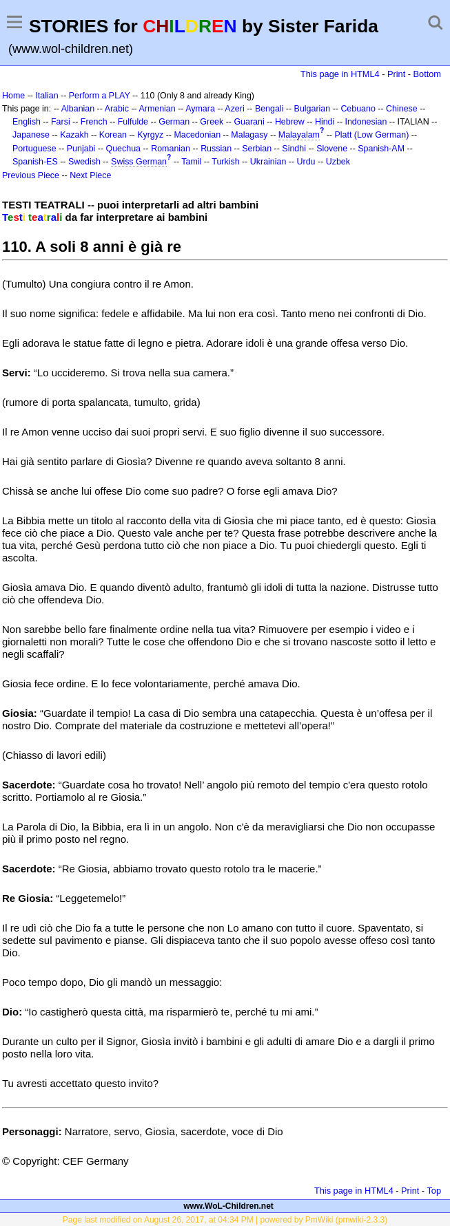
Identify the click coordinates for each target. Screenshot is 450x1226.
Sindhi (294, 148)
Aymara (200, 109)
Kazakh (74, 135)
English (26, 122)
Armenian (157, 109)
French (94, 122)
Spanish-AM (381, 148)
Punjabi (81, 148)
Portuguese (34, 148)
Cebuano (358, 109)
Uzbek (338, 161)
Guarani (249, 122)
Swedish (84, 161)
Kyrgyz (150, 135)
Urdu (306, 161)
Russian (216, 148)
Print (396, 74)
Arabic (117, 109)
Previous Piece (30, 175)
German (174, 122)
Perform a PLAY (99, 95)
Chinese (402, 109)
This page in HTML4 (340, 74)
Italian (46, 95)
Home (13, 95)
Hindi (324, 122)
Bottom (427, 74)
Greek (211, 122)
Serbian (257, 148)
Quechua (123, 148)
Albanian (77, 109)
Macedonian (197, 135)
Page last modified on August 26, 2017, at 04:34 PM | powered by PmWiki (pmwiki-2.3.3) (225, 1220)
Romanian (170, 148)
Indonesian (366, 122)
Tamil (191, 161)
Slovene (331, 148)
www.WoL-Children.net (228, 1206)
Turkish (225, 161)
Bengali (269, 109)
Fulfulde (133, 122)
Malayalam (299, 135)
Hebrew (290, 122)
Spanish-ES (35, 161)
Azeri (234, 109)
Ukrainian (268, 161)
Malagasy (249, 135)
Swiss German (139, 161)
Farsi (60, 122)
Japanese (31, 135)
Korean (113, 135)
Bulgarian (312, 109)
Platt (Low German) (371, 135)
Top (434, 1190)
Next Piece (90, 175)
